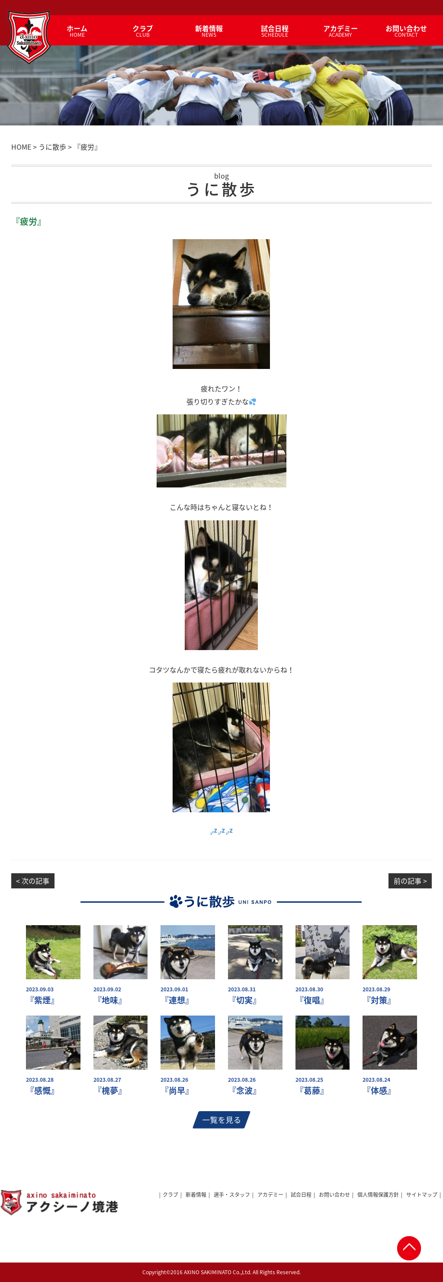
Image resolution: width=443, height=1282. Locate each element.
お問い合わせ (334, 1195)
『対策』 (379, 1000)
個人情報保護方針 (378, 1195)
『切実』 (244, 1000)
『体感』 (379, 1090)
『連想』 (177, 1000)
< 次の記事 (32, 880)
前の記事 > (410, 880)
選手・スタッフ (232, 1195)
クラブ (170, 1195)
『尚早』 (177, 1090)
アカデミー (270, 1195)
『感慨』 (42, 1090)
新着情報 (196, 1195)
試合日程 (301, 1195)
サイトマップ (421, 1195)
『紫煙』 (42, 1000)
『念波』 (244, 1090)
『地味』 (109, 1000)
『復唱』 (311, 1000)
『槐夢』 (109, 1090)
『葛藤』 (311, 1090)
